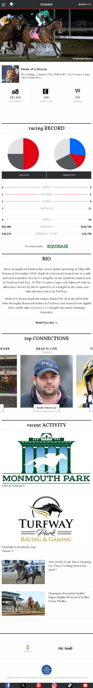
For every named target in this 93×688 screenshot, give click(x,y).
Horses (46, 4)
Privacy (43, 677)
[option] (47, 381)
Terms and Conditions (57, 677)
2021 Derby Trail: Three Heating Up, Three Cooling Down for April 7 (69, 565)
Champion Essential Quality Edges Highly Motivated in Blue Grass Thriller (69, 597)
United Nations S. (13, 485)
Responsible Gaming (78, 677)
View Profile (47, 407)
